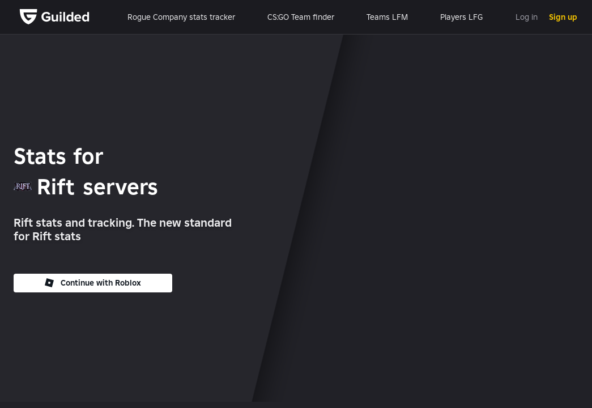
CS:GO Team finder (300, 17)
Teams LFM (387, 17)
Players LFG (461, 17)
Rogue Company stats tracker (181, 17)
